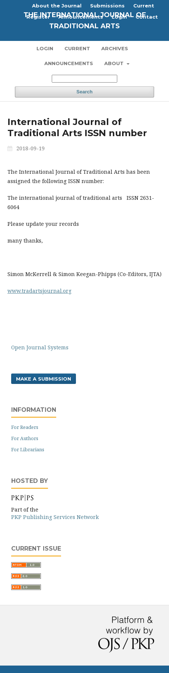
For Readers (24, 427)
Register (38, 17)
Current (77, 48)
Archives (114, 48)
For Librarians (27, 449)
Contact (146, 17)
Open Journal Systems (39, 347)
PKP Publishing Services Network (55, 516)
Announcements (68, 63)
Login (44, 48)
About (114, 63)
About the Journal (57, 6)
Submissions (107, 6)
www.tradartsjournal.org (39, 290)
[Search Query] (84, 79)
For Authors (24, 438)
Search (84, 91)
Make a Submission (43, 379)
